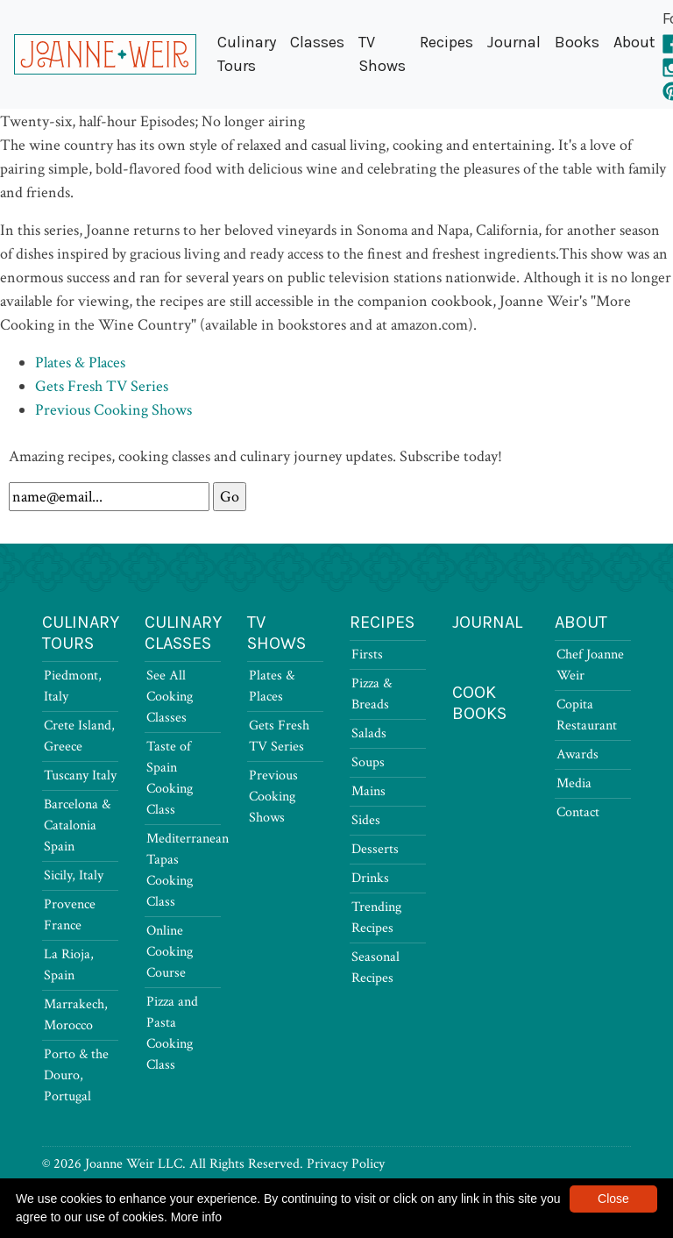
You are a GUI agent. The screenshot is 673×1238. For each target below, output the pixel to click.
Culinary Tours (246, 53)
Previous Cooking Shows (113, 410)
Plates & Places (80, 362)
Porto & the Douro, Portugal (76, 1075)
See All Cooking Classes (169, 696)
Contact (577, 812)
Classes (317, 42)
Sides (365, 820)
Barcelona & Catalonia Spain (77, 825)
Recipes (446, 42)
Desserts (375, 849)
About (634, 42)
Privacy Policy (346, 1164)
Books (577, 42)
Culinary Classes (183, 632)
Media (574, 783)
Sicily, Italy (73, 875)
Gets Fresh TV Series (101, 386)
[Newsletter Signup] (109, 496)
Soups (368, 762)
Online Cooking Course (169, 951)
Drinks (370, 878)
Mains (368, 791)
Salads (368, 733)
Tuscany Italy (80, 775)
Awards (577, 754)
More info (196, 1217)
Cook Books (479, 702)
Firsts (367, 654)
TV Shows (382, 53)
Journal (514, 42)
